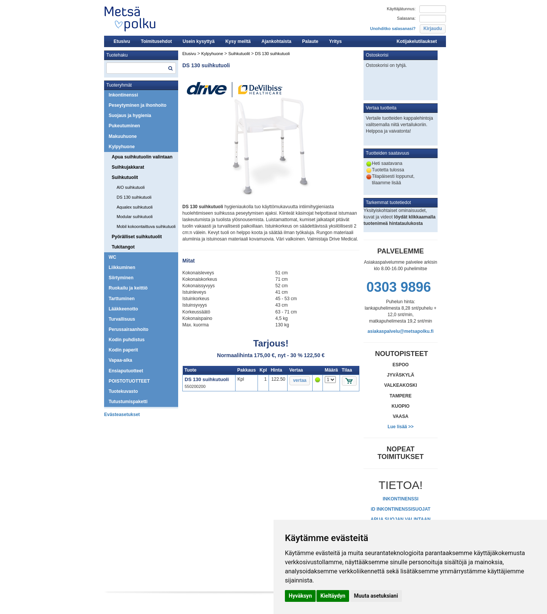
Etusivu (122, 41)
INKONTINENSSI (400, 499)
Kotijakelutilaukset (417, 41)
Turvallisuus (122, 319)
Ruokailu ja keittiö (128, 288)
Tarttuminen (121, 298)
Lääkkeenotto (123, 309)
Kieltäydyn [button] (332, 596)
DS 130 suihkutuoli (134, 197)
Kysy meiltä (238, 41)
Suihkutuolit (125, 177)
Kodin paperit (123, 350)
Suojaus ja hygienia (130, 115)
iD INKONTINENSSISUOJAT (400, 509)
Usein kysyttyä (199, 41)
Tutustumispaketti (128, 401)
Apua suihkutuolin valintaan (142, 157)
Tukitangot (123, 247)
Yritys (335, 41)
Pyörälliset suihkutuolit (137, 236)
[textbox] (141, 68)
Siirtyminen (121, 277)
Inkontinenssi (123, 95)
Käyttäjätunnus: (401, 8)
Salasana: (406, 18)
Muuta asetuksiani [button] (376, 596)
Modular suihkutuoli (135, 216)
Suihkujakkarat (128, 167)
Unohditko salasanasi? (393, 28)
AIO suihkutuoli (131, 187)
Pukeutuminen (124, 125)
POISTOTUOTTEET (129, 381)
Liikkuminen (122, 267)
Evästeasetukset (122, 414)
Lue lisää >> (400, 426)
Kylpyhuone (122, 146)
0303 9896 (398, 287)
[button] (432, 28)
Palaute (310, 41)
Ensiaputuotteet (126, 370)
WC (112, 257)
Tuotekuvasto (123, 391)
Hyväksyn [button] (300, 596)
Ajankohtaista (276, 41)
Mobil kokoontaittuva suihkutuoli (146, 226)
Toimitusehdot (156, 41)
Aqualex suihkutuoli (135, 207)
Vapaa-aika (120, 360)
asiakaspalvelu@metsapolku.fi (401, 331)
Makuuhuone (123, 136)
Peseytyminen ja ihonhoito (137, 105)
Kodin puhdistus (127, 339)
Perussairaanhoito (129, 329)
